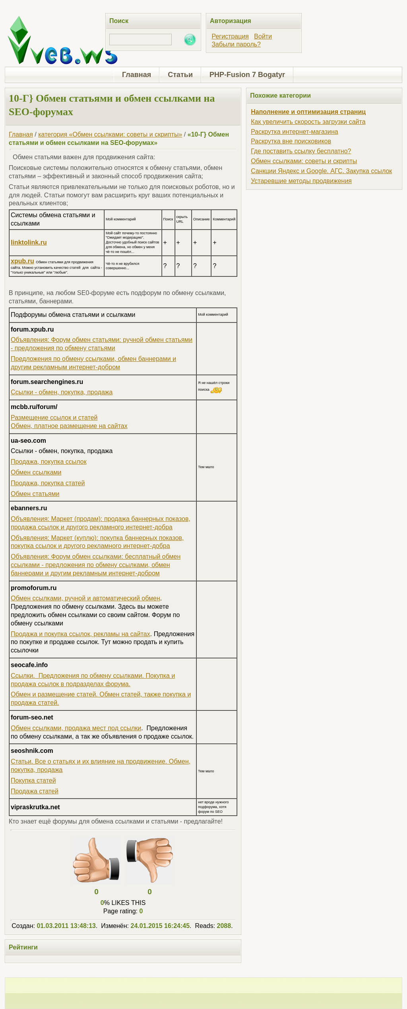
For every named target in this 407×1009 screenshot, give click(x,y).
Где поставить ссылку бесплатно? (301, 151)
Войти (263, 36)
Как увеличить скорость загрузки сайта (308, 121)
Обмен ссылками (36, 472)
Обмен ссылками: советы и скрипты (304, 161)
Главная (136, 75)
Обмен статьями (35, 493)
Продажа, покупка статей (48, 483)
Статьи (180, 75)
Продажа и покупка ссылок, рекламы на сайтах (80, 634)
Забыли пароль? (236, 44)
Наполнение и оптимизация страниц (308, 111)
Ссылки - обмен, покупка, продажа (61, 392)
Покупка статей (33, 780)
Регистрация (230, 36)
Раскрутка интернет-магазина (294, 131)
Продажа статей (34, 791)
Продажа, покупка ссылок (49, 461)
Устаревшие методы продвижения (301, 180)
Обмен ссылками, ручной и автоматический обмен (85, 598)
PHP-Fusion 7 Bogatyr (247, 75)
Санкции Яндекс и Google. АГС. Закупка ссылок (321, 171)
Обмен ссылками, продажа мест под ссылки (76, 728)
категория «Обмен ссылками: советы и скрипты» (110, 134)
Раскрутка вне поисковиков (291, 141)
